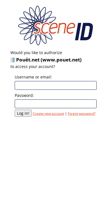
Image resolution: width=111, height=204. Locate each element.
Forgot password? (81, 113)
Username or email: (33, 77)
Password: (24, 95)
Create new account (48, 113)
